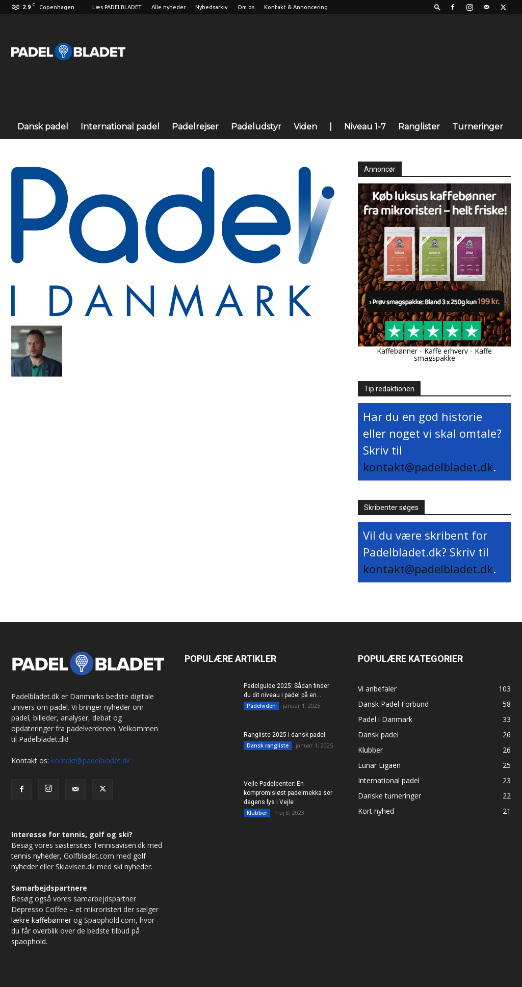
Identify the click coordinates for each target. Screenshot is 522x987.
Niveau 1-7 (365, 126)
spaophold (28, 941)
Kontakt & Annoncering (296, 7)
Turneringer (477, 126)
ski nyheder (132, 866)
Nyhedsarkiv (211, 7)
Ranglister (419, 126)
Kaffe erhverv (446, 351)
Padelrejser (195, 126)
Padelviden (261, 705)
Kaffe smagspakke (453, 354)
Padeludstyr (256, 126)
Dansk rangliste (268, 745)
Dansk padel (42, 126)
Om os (246, 7)
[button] (437, 7)
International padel (120, 126)
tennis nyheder (35, 856)
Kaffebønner (397, 351)
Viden (305, 126)
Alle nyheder (168, 7)
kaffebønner (51, 920)
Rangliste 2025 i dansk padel (284, 734)
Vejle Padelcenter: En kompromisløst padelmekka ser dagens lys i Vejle (288, 793)
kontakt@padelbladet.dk (428, 466)
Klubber (257, 812)
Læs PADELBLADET (117, 7)
